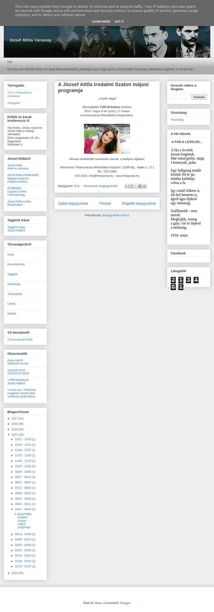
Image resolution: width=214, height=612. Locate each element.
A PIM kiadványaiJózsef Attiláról (18, 381)
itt (21, 144)
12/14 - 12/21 (23, 444)
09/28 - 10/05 (23, 471)
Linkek (11, 303)
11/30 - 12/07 (23, 450)
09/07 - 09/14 (23, 477)
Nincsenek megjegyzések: (101, 186)
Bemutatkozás (16, 264)
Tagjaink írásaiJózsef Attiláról (16, 229)
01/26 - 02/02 (23, 561)
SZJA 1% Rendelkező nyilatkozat (19, 94)
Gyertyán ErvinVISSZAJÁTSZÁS (18, 372)
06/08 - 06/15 (23, 493)
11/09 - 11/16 (23, 461)
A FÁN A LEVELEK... (187, 142)
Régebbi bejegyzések (139, 203)
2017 (15, 418)
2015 (15, 429)
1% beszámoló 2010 (19, 339)
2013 (15, 573)
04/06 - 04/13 (23, 539)
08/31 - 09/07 (23, 482)
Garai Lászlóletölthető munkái (17, 362)
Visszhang (177, 119)
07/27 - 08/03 (23, 488)
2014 (15, 434)
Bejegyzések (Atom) (115, 215)
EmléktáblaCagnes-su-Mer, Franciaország (17, 191)
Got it (119, 21)
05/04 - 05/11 (23, 504)
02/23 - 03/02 (23, 550)
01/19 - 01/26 (23, 566)
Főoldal (105, 203)
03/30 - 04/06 (23, 545)
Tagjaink (12, 274)
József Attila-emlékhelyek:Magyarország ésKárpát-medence (23, 178)
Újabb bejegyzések (73, 203)
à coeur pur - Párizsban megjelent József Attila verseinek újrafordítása (21, 393)
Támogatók (13, 103)
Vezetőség (13, 284)
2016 (15, 423)
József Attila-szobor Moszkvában (19, 203)
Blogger (125, 603)
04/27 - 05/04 (23, 509)
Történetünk (14, 294)
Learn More (101, 21)
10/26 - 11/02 (23, 466)
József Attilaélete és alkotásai (18, 167)
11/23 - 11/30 (23, 455)
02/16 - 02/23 (23, 555)
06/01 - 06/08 (23, 498)
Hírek (10, 254)
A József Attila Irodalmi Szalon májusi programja (23, 521)
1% (9, 62)
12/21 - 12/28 (23, 439)
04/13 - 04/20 (23, 534)
